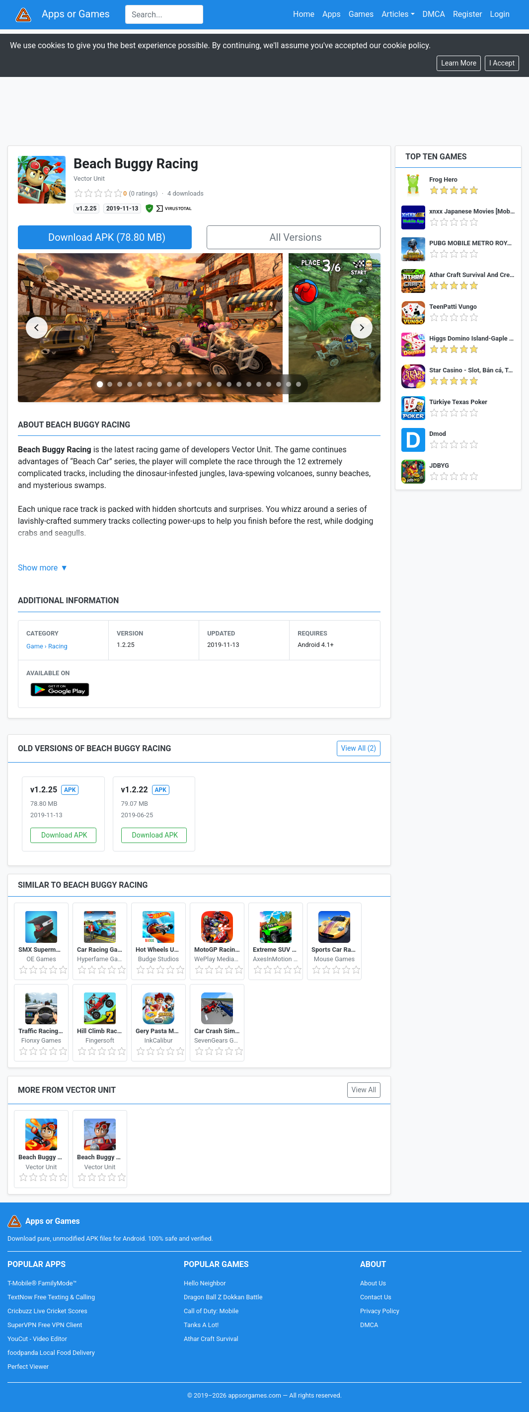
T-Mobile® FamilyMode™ (41, 1283)
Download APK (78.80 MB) (106, 237)
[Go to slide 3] (119, 384)
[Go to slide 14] (229, 384)
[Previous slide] (37, 328)
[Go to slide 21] (298, 384)
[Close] (502, 63)
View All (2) (359, 748)
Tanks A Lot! (201, 1325)
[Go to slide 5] (139, 384)
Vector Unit (89, 178)
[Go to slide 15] (238, 384)
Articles (394, 14)
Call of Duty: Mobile (211, 1311)
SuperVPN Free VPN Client (44, 1325)
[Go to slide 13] (219, 384)
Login (500, 14)
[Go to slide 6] (149, 384)
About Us (373, 1283)
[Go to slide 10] (189, 384)
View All (364, 1090)
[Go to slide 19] (278, 384)
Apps (331, 14)
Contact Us (375, 1297)
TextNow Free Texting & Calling (51, 1297)
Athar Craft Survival (211, 1338)
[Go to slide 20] (288, 384)
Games (361, 14)
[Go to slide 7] (159, 384)
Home (303, 14)
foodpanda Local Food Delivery (51, 1352)
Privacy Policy (379, 1311)
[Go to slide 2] (109, 384)
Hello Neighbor (205, 1283)
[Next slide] (362, 328)
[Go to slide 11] (199, 384)
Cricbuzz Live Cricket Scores (47, 1311)
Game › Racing (47, 646)
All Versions (295, 237)
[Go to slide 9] (179, 384)
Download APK (64, 835)
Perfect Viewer (28, 1366)
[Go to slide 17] (258, 384)
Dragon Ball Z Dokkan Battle (223, 1297)
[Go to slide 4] (129, 384)
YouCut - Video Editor (37, 1338)
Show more (38, 567)
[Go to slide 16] (248, 384)
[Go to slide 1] (100, 384)
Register (467, 14)
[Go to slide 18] (268, 384)
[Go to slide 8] (169, 384)
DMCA (434, 14)
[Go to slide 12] (209, 384)
